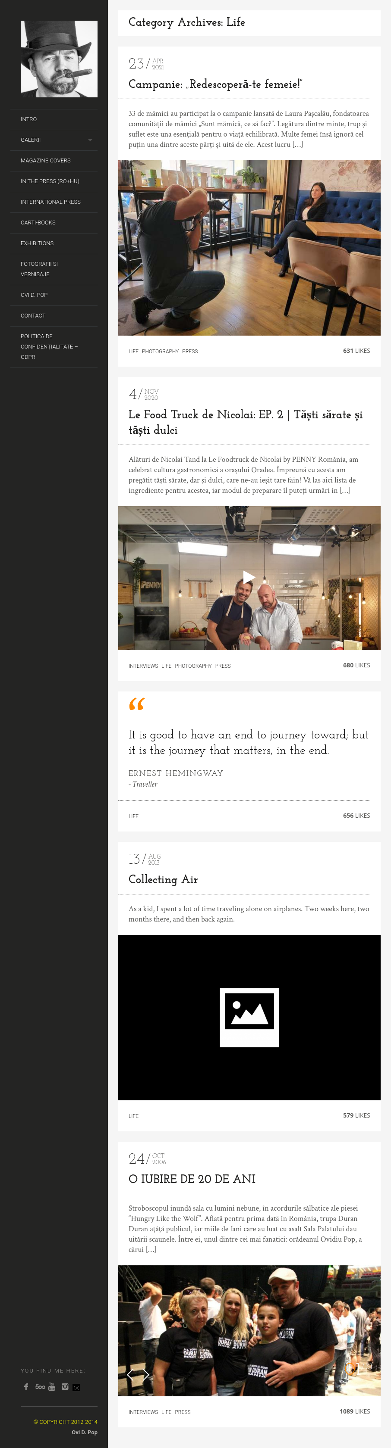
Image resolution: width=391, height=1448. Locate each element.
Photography (160, 351)
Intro (29, 119)
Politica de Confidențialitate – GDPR (49, 346)
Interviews (143, 666)
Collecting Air (163, 880)
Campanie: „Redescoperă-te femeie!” (216, 85)
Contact (33, 315)
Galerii (31, 140)
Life (134, 351)
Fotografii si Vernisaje (39, 269)
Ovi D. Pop (34, 295)
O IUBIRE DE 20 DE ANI (192, 1180)
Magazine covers (46, 160)
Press (190, 351)
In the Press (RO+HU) (50, 181)
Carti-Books (38, 222)
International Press (51, 202)
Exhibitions (37, 243)
